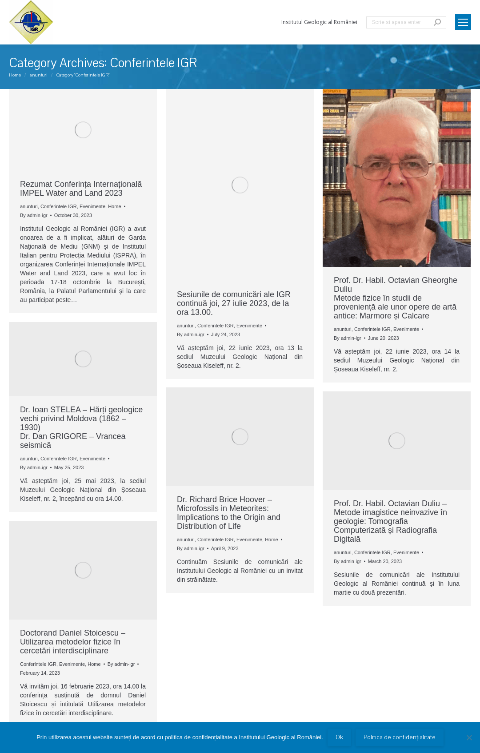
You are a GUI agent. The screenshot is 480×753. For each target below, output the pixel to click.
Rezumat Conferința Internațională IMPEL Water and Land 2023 (81, 188)
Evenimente (92, 206)
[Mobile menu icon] (463, 22)
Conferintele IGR (58, 206)
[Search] (406, 22)
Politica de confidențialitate (400, 737)
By (34, 215)
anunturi (29, 206)
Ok (339, 737)
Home (114, 206)
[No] (468, 737)
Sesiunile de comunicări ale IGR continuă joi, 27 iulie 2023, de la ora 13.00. (234, 303)
